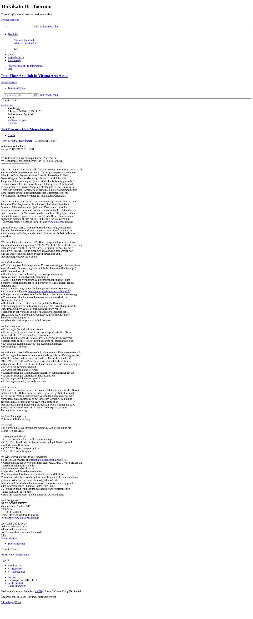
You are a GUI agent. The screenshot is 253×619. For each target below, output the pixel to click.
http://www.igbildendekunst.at (23, 517)
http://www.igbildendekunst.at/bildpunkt (49, 291)
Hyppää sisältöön (10, 19)
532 (18, 108)
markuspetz (7, 105)
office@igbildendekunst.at (42, 459)
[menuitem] (25, 40)
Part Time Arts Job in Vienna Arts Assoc (34, 76)
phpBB (38, 591)
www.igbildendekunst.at (59, 221)
